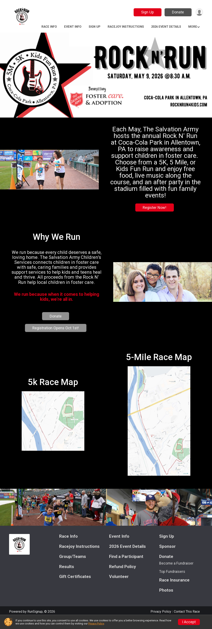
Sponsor (167, 556)
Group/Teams (72, 566)
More (192, 27)
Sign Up (147, 12)
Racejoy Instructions (126, 27)
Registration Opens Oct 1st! (56, 333)
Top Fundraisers (172, 581)
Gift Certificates (75, 586)
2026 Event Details (166, 27)
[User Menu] (199, 12)
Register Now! (154, 207)
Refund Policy (122, 576)
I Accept (189, 622)
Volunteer (119, 586)
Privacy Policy (96, 623)
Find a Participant (126, 566)
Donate (178, 12)
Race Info (49, 27)
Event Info (72, 27)
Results (66, 576)
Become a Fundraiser (176, 573)
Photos (166, 600)
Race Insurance (174, 590)
